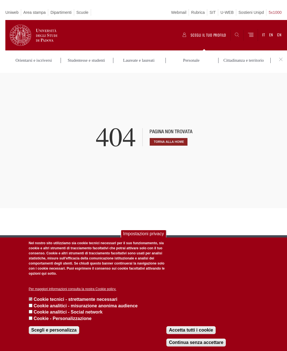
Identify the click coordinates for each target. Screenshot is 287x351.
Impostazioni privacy (143, 233)
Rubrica (198, 12)
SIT (212, 12)
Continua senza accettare (196, 342)
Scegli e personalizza (54, 330)
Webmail (178, 12)
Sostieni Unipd (251, 12)
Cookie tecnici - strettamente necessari (75, 299)
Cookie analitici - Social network (68, 312)
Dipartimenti (61, 12)
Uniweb (12, 12)
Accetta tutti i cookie (191, 330)
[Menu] (251, 35)
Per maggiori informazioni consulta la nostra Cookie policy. (72, 289)
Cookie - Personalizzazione (62, 318)
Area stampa (34, 12)
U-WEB (227, 12)
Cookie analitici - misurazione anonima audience (86, 305)
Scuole (82, 12)
